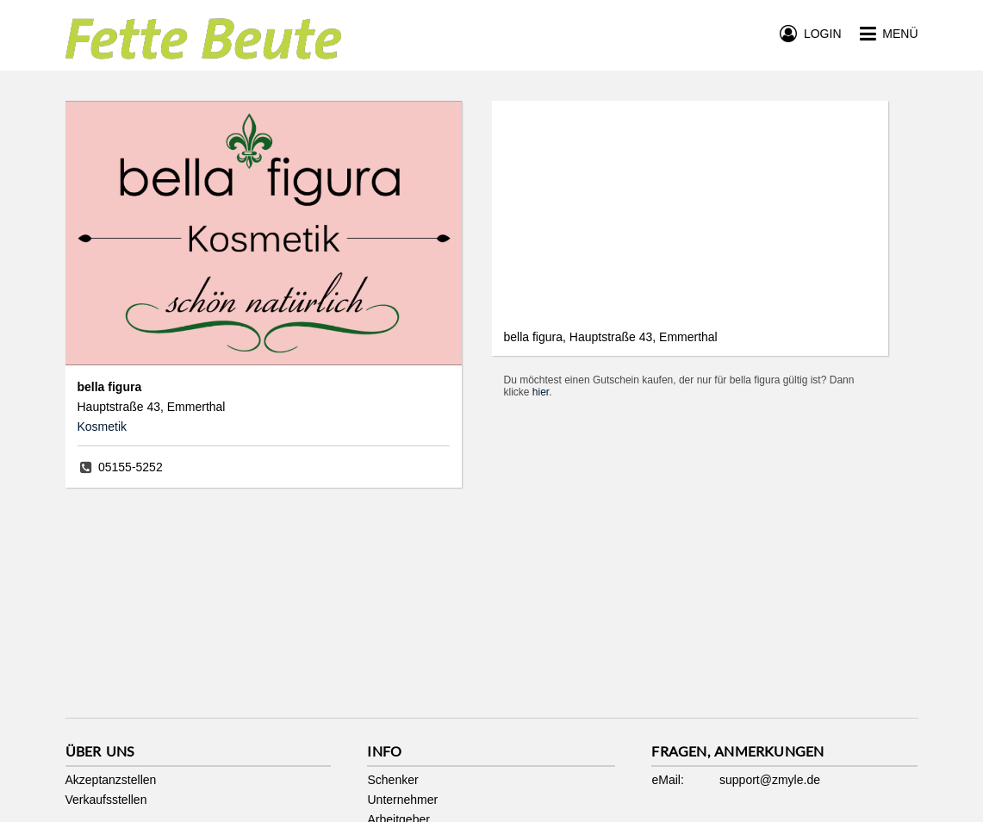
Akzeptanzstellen (111, 780)
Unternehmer (402, 799)
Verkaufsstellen (106, 799)
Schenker (392, 780)
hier (540, 392)
